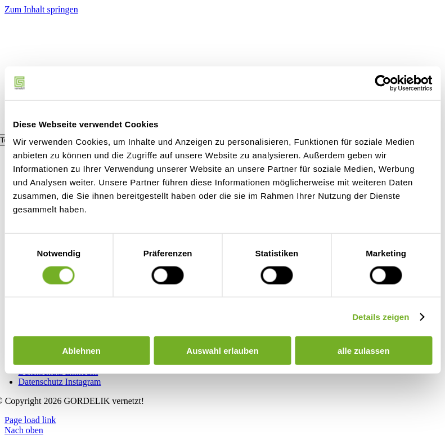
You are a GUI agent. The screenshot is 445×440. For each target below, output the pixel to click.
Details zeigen (380, 316)
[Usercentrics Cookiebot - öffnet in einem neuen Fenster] (383, 82)
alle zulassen (364, 350)
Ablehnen (81, 350)
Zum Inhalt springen (41, 9)
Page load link (30, 420)
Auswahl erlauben (222, 350)
